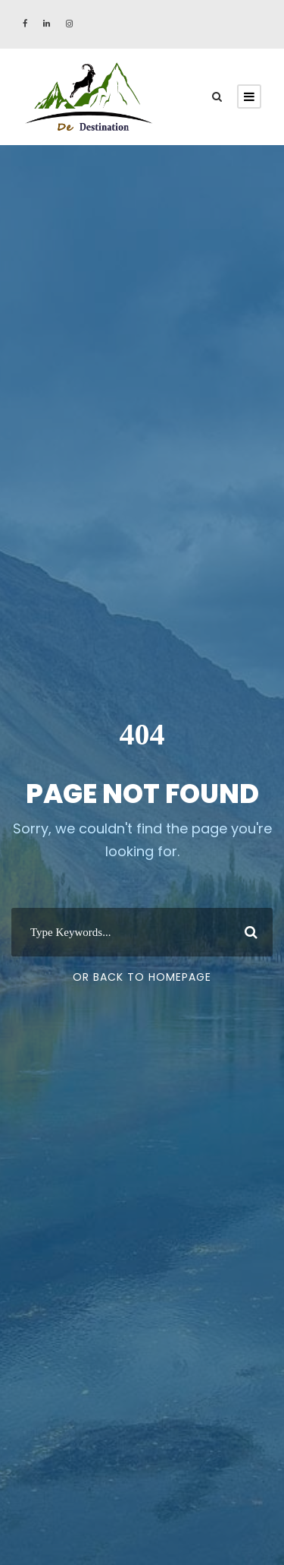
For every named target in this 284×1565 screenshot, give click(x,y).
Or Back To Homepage (142, 977)
